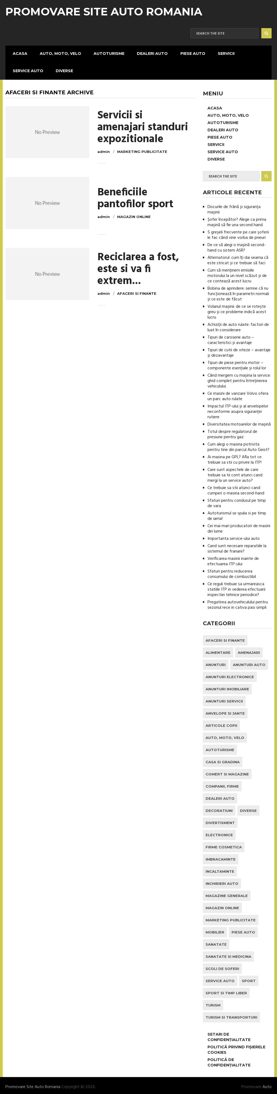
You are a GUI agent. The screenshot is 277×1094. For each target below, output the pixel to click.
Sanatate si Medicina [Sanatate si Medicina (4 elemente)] (228, 954)
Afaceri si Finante (136, 291)
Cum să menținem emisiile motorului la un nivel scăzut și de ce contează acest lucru (237, 273)
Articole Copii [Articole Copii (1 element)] (221, 723)
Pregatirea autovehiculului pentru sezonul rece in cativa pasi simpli (237, 602)
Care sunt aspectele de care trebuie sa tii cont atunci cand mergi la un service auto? (234, 472)
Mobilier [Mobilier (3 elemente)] (215, 929)
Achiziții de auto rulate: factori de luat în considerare (238, 325)
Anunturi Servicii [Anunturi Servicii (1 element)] (224, 698)
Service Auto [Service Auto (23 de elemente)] (220, 978)
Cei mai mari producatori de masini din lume (238, 526)
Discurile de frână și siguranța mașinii (233, 207)
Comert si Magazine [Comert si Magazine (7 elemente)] (227, 771)
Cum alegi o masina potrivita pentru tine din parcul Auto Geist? (238, 444)
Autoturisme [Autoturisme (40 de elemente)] (220, 747)
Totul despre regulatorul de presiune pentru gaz (232, 432)
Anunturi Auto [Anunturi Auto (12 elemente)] (249, 662)
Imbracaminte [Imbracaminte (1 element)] (221, 856)
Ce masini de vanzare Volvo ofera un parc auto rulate (237, 393)
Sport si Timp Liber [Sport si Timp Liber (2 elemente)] (226, 990)
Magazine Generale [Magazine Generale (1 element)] (227, 893)
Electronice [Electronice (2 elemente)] (219, 832)
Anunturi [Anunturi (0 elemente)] (216, 662)
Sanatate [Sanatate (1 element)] (216, 941)
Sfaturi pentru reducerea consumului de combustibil (231, 571)
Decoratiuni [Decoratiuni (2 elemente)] (219, 808)
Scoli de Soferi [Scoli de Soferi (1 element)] (222, 966)
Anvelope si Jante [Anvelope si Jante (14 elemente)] (225, 710)
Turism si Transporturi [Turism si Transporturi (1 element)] (231, 1014)
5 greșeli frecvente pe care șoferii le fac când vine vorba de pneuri (238, 232)
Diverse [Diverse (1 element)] (248, 808)
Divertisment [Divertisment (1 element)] (220, 820)
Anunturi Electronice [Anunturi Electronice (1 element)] (230, 674)
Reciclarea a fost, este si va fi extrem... (138, 266)
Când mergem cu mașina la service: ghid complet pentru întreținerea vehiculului (239, 378)
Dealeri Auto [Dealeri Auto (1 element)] (220, 796)
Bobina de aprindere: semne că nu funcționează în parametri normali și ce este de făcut (238, 291)
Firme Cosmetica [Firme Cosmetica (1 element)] (224, 844)
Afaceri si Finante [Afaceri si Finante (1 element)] (225, 637)
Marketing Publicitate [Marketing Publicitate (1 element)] (231, 917)
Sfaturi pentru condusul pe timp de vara (236, 500)
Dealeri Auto (146, 53)
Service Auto (26, 68)
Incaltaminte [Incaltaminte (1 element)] (220, 868)
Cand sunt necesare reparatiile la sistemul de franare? (236, 546)
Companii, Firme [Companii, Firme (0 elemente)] (222, 783)
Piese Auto (185, 53)
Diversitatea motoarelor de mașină (239, 421)
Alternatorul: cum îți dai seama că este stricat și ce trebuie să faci (237, 258)
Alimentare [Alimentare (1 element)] (218, 650)
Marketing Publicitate (142, 149)
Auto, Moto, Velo (57, 53)
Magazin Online (134, 214)
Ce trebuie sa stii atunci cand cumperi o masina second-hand (235, 488)
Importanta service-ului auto (233, 536)
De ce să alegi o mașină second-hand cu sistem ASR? (236, 245)
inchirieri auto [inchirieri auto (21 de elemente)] (222, 881)
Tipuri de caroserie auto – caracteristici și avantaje (230, 337)
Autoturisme (104, 53)
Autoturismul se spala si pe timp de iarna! (236, 513)
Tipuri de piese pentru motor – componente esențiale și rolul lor (236, 363)
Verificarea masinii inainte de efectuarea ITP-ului (233, 559)
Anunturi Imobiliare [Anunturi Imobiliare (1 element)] (227, 686)
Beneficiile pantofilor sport (135, 195)
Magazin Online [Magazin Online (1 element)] (222, 905)
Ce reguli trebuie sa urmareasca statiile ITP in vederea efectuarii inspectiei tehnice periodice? (236, 587)
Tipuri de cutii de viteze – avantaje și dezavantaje (239, 350)
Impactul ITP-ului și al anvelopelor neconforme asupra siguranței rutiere (237, 409)
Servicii (217, 53)
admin (103, 149)
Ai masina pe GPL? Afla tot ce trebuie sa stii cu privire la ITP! (234, 457)
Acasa (18, 53)
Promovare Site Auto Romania (103, 11)
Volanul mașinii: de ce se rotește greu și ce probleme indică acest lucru (236, 309)
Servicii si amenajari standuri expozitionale (142, 124)
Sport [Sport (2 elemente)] (249, 978)
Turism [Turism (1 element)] (213, 1002)
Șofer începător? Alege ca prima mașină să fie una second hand (236, 219)
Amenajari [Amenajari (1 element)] (249, 650)
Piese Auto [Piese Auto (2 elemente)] (243, 929)
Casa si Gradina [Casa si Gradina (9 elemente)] (223, 759)
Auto (267, 1084)
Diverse (61, 68)
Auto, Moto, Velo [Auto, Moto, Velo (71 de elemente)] (225, 735)
